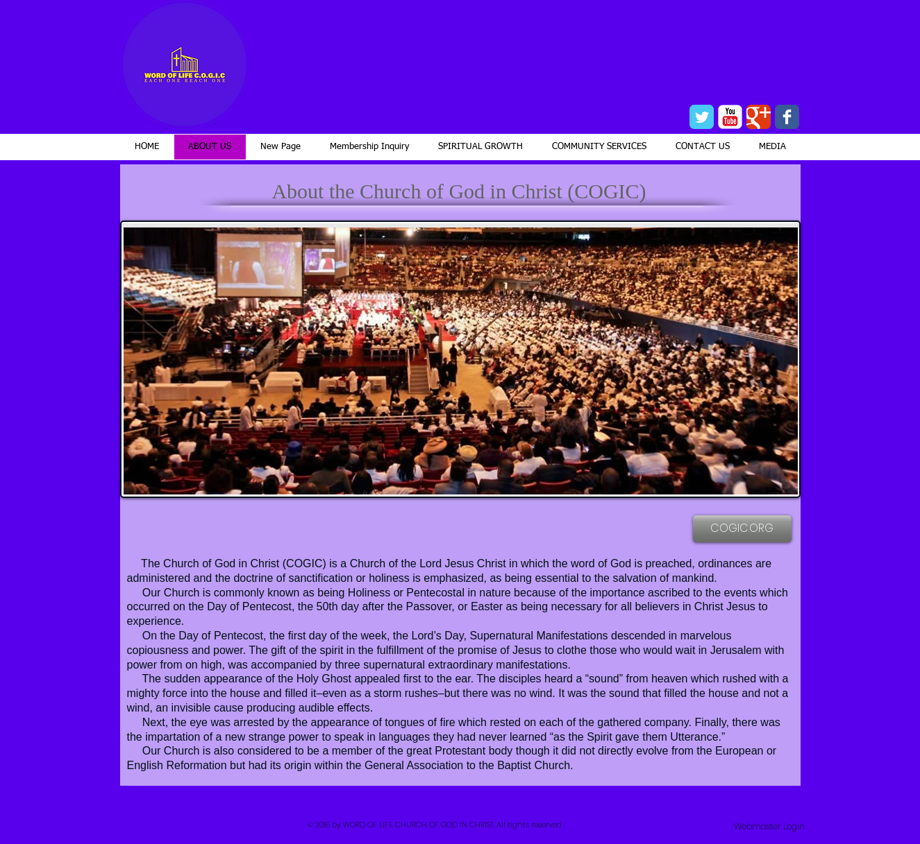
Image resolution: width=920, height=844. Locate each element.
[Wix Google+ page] (758, 117)
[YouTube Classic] (730, 117)
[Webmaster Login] (769, 827)
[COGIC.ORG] (742, 528)
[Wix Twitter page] (701, 117)
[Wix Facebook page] (787, 117)
